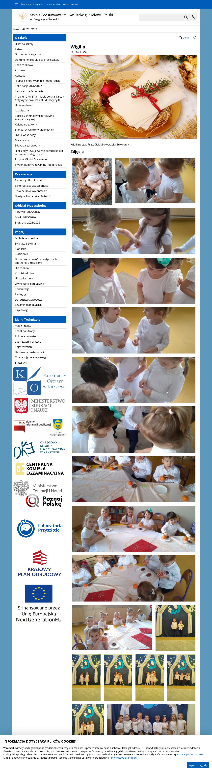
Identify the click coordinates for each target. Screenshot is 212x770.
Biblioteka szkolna (26, 299)
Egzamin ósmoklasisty (28, 366)
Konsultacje (22, 350)
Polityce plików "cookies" (190, 754)
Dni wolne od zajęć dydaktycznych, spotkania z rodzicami (36, 322)
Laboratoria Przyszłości (29, 152)
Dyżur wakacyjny (25, 196)
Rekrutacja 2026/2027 (28, 147)
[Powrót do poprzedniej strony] (194, 99)
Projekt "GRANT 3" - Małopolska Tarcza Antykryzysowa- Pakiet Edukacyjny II (39, 159)
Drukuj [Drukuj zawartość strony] (183, 99)
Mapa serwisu (53, 4)
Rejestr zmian (23, 408)
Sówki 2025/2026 (25, 278)
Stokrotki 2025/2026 (27, 284)
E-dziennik (21, 315)
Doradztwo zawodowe (28, 361)
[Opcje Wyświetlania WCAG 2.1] (193, 17)
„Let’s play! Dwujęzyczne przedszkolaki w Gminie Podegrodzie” (39, 213)
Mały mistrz (22, 201)
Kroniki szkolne (24, 334)
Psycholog (21, 371)
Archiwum (21, 131)
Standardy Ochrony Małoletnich (34, 191)
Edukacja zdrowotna (27, 207)
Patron (19, 110)
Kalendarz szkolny (26, 186)
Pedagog (20, 355)
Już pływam (22, 172)
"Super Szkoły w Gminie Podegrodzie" (38, 142)
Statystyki (21, 424)
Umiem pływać (24, 166)
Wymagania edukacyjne (29, 345)
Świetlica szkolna (25, 305)
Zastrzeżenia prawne (28, 403)
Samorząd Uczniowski (28, 242)
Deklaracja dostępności (32, 4)
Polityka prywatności (28, 398)
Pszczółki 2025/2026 (27, 273)
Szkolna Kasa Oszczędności (32, 247)
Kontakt (20, 137)
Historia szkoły (24, 105)
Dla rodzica (22, 329)
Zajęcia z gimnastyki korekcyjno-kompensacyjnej (35, 178)
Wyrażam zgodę (198, 765)
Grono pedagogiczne (28, 116)
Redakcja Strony (25, 392)
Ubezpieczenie (24, 340)
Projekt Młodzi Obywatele (31, 221)
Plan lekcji (21, 310)
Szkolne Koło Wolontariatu (31, 252)
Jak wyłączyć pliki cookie (123, 757)
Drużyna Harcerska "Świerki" (33, 257)
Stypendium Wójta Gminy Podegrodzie (38, 226)
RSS (16, 4)
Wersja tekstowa (71, 4)
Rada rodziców (24, 126)
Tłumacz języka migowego (31, 419)
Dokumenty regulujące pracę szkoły (37, 121)
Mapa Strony (23, 387)
